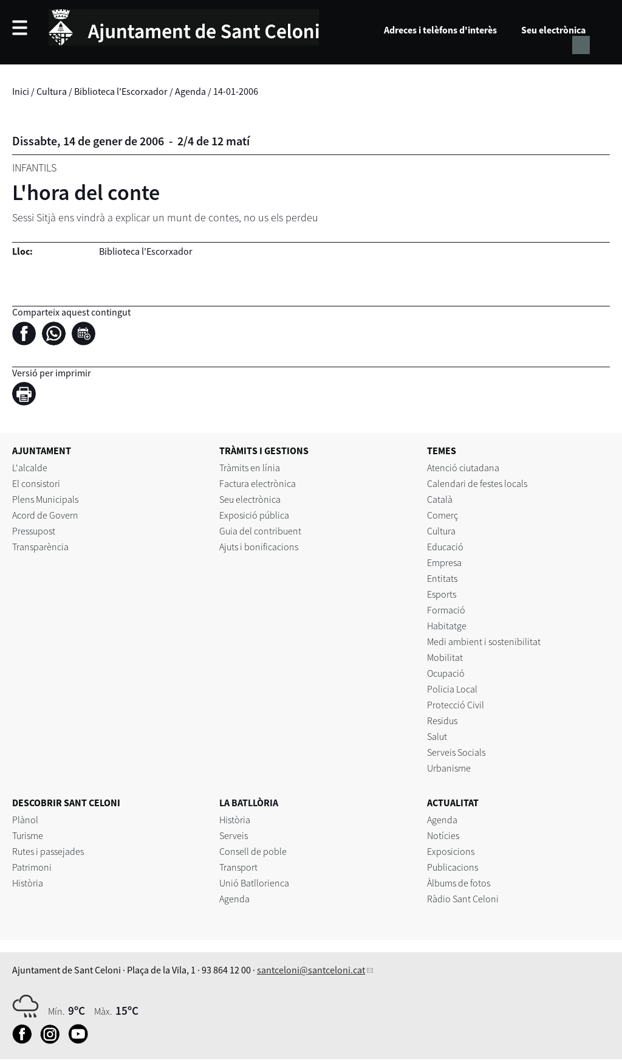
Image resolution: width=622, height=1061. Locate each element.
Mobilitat (445, 657)
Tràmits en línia (249, 467)
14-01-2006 (235, 91)
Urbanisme (449, 768)
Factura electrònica (257, 483)
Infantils (34, 168)
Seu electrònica (553, 30)
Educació (445, 547)
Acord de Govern (45, 515)
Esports (441, 594)
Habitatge (446, 626)
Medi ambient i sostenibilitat (484, 641)
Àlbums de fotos (458, 883)
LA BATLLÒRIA (248, 803)
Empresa (444, 562)
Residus (442, 720)
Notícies (443, 835)
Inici (20, 91)
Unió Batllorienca (254, 883)
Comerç (442, 515)
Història (27, 883)
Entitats (442, 578)
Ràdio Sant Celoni (463, 899)
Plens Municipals (45, 499)
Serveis (233, 835)
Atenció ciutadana (463, 467)
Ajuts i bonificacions (258, 547)
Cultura (51, 91)
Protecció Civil (455, 705)
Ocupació (446, 673)
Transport (238, 867)
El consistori (36, 483)
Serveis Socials (456, 752)
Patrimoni (32, 867)
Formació (446, 610)
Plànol (25, 820)
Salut (437, 736)
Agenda (190, 91)
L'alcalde (29, 467)
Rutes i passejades (48, 851)
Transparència (40, 547)
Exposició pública (254, 515)
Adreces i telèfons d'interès (440, 30)
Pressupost (33, 531)
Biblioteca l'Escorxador (121, 91)
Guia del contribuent (260, 531)
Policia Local (452, 689)
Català (440, 499)
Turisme (27, 835)
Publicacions (452, 867)
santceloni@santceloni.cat (311, 970)
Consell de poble (253, 851)
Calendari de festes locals (477, 483)
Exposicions (450, 851)
